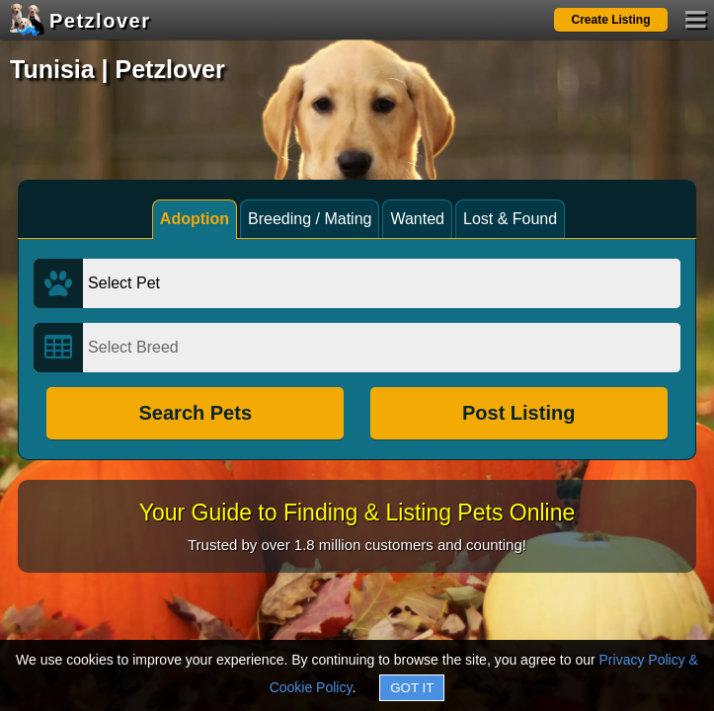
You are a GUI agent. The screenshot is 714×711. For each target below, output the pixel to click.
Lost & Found (510, 218)
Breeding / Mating (309, 218)
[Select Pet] (381, 283)
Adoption (194, 218)
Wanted (417, 218)
